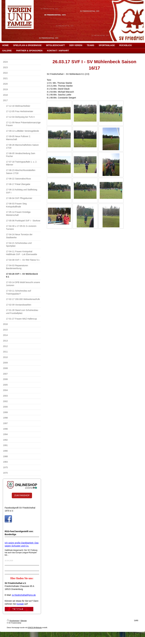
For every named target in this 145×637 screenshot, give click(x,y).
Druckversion (13, 621)
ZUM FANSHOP (21, 495)
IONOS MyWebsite (35, 627)
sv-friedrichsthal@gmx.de (24, 595)
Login (136, 620)
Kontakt (20, 604)
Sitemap (24, 621)
